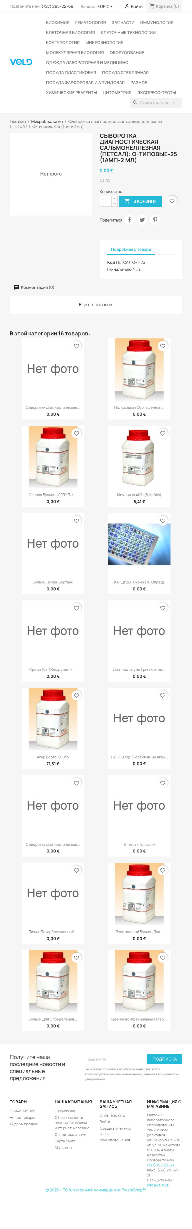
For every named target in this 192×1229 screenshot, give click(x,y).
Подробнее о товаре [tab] (131, 249)
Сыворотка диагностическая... (53, 844)
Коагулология (63, 42)
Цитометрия (117, 92)
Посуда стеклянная (125, 72)
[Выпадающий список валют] (106, 7)
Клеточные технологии (128, 32)
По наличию (119, 269)
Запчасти (123, 22)
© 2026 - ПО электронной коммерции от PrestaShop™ (96, 1190)
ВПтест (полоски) (139, 844)
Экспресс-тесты (156, 92)
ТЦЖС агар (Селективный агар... (139, 757)
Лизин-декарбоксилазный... (52, 931)
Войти (105, 1121)
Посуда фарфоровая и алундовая (85, 82)
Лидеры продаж (24, 1124)
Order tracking (112, 1115)
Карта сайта (65, 1141)
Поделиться (129, 220)
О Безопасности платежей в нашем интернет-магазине (72, 1122)
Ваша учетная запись (116, 1104)
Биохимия (58, 22)
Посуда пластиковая (71, 72)
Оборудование (127, 52)
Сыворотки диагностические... (53, 407)
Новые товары (22, 1117)
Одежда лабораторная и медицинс (87, 62)
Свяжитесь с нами (70, 1134)
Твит (142, 220)
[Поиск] (156, 103)
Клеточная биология (70, 32)
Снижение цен (23, 1111)
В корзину (140, 201)
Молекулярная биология (75, 52)
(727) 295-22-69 (57, 6)
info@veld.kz (157, 1185)
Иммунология (157, 22)
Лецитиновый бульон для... (139, 931)
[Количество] (106, 201)
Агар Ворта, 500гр (53, 757)
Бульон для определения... (53, 1019)
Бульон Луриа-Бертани (53, 582)
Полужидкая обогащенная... (139, 407)
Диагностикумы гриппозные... (139, 669)
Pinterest (155, 220)
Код (111, 262)
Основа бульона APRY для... (53, 494)
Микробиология (105, 42)
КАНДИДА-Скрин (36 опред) (139, 582)
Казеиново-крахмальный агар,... (139, 1019)
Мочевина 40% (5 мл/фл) (139, 494)
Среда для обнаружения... (52, 669)
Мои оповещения (115, 1140)
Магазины (63, 1147)
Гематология (90, 22)
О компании (65, 1111)
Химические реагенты (71, 92)
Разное (138, 82)
